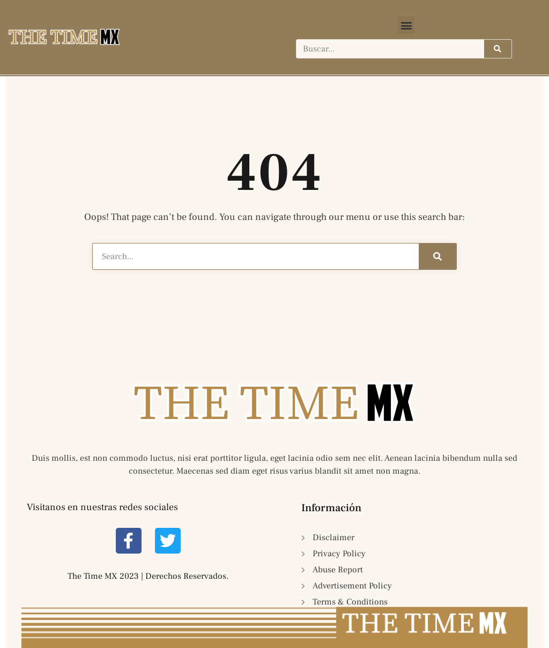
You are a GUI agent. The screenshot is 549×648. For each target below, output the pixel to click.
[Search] (497, 49)
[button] (406, 25)
